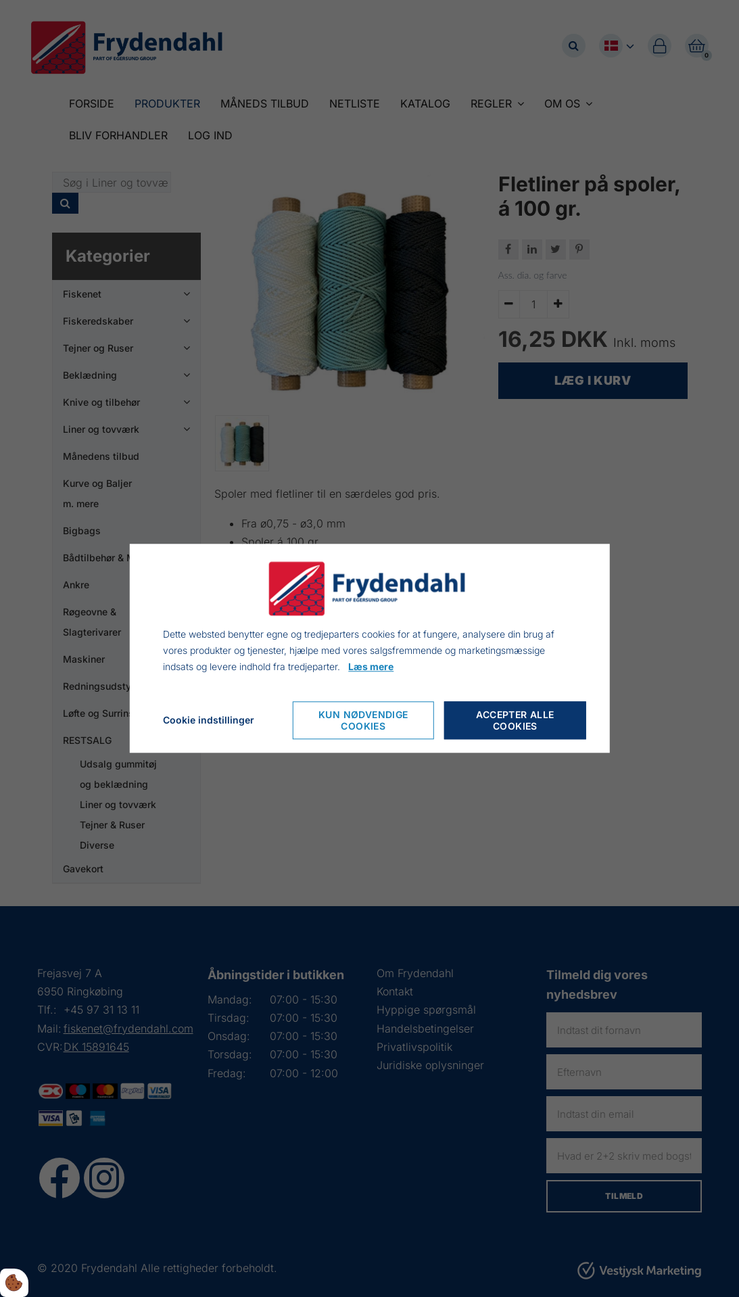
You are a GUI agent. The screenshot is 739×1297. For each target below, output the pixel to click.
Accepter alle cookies (515, 720)
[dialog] (369, 648)
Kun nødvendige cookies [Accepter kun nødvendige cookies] (363, 720)
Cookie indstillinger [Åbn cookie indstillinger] (208, 720)
